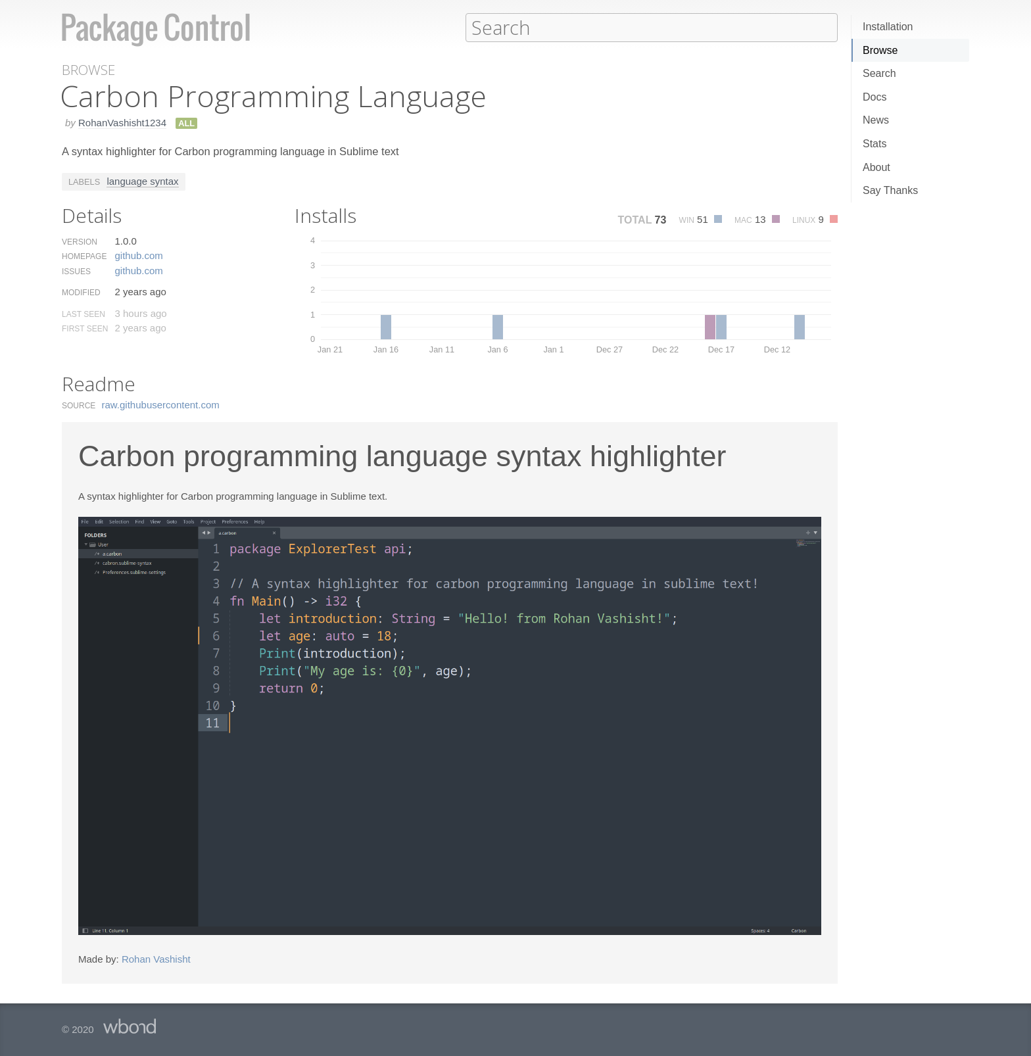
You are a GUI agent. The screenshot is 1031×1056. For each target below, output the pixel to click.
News (876, 120)
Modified (81, 292)
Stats (874, 143)
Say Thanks (890, 190)
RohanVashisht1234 (122, 122)
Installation (888, 26)
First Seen (85, 328)
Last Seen (83, 313)
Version (79, 241)
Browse (880, 50)
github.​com (138, 254)
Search (879, 73)
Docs (874, 97)
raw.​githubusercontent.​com (161, 404)
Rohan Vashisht (156, 958)
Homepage (84, 255)
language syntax (142, 180)
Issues (76, 271)
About (876, 167)
